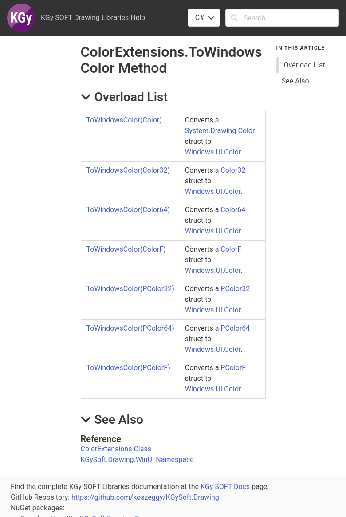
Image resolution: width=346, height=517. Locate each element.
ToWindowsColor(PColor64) (130, 328)
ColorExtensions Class (116, 449)
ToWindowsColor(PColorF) (128, 367)
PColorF (233, 367)
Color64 (232, 209)
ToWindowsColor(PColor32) (130, 288)
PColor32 (235, 288)
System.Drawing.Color (220, 130)
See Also (295, 81)
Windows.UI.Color (213, 152)
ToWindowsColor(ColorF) (126, 249)
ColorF (230, 249)
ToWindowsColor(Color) (124, 120)
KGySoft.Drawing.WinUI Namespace (137, 459)
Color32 (232, 170)
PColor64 (235, 328)
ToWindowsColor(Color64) (128, 209)
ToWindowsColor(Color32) (128, 170)
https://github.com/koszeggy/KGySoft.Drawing (145, 497)
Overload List (304, 65)
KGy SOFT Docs (225, 486)
